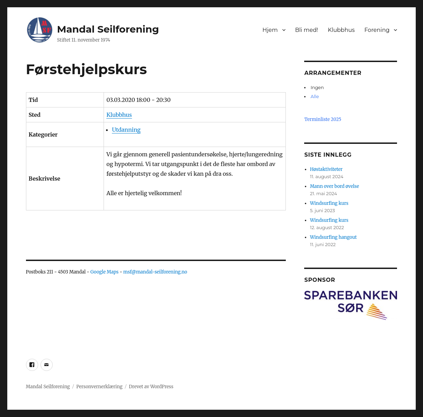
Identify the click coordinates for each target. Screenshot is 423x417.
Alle (314, 96)
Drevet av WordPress (151, 387)
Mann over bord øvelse (334, 186)
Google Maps (104, 272)
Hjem (269, 30)
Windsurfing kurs (329, 203)
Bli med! (306, 30)
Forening (377, 30)
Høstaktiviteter (326, 169)
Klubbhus (341, 30)
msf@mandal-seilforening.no (155, 272)
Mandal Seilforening (108, 29)
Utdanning (126, 129)
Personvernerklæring (99, 387)
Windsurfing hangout (333, 237)
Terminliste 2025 (322, 119)
